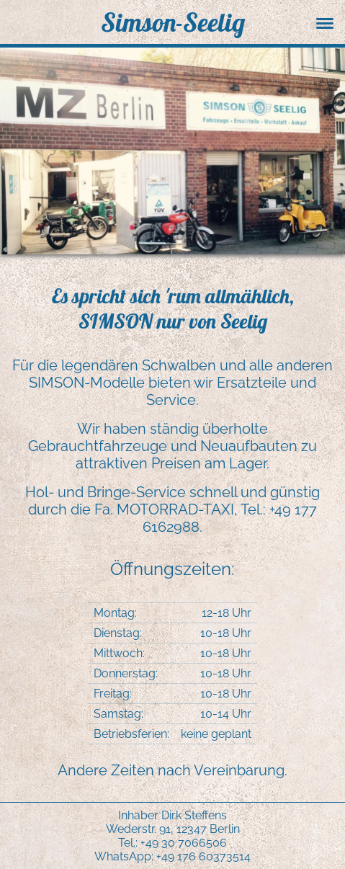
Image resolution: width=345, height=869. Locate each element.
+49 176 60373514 (203, 856)
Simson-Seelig (173, 22)
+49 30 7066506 (183, 843)
